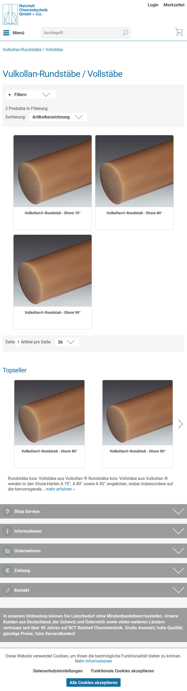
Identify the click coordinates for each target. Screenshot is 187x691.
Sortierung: (15, 117)
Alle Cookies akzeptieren (93, 682)
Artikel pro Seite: (36, 341)
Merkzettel (174, 4)
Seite (10, 341)
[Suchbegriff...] (86, 32)
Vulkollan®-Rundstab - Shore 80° (134, 213)
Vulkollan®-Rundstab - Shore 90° (52, 312)
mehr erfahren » (60, 489)
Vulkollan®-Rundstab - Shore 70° (52, 213)
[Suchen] (125, 32)
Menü (13, 31)
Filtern (17, 94)
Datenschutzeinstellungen (58, 670)
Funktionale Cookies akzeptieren (122, 670)
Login (153, 4)
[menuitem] (156, 5)
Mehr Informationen (93, 661)
